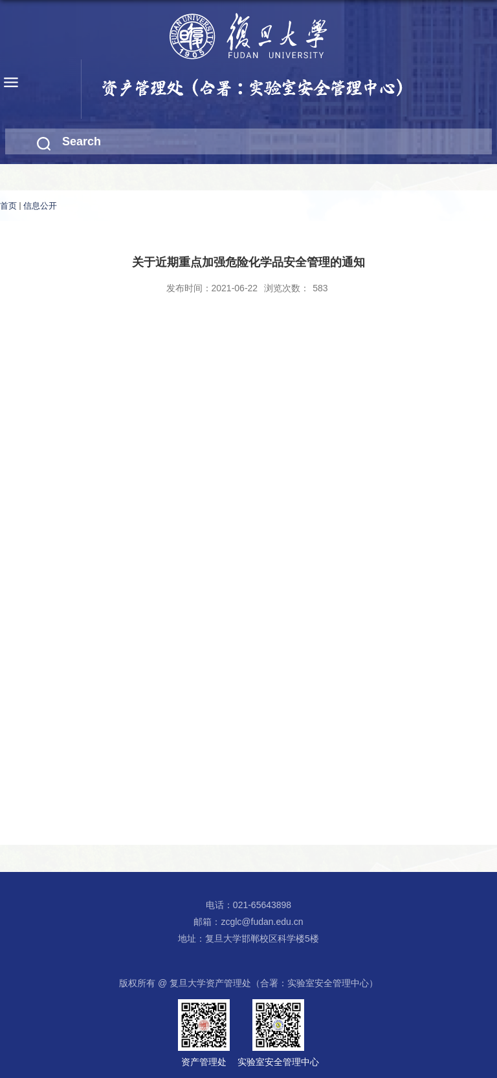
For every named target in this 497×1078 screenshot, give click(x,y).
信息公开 (40, 206)
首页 (8, 206)
